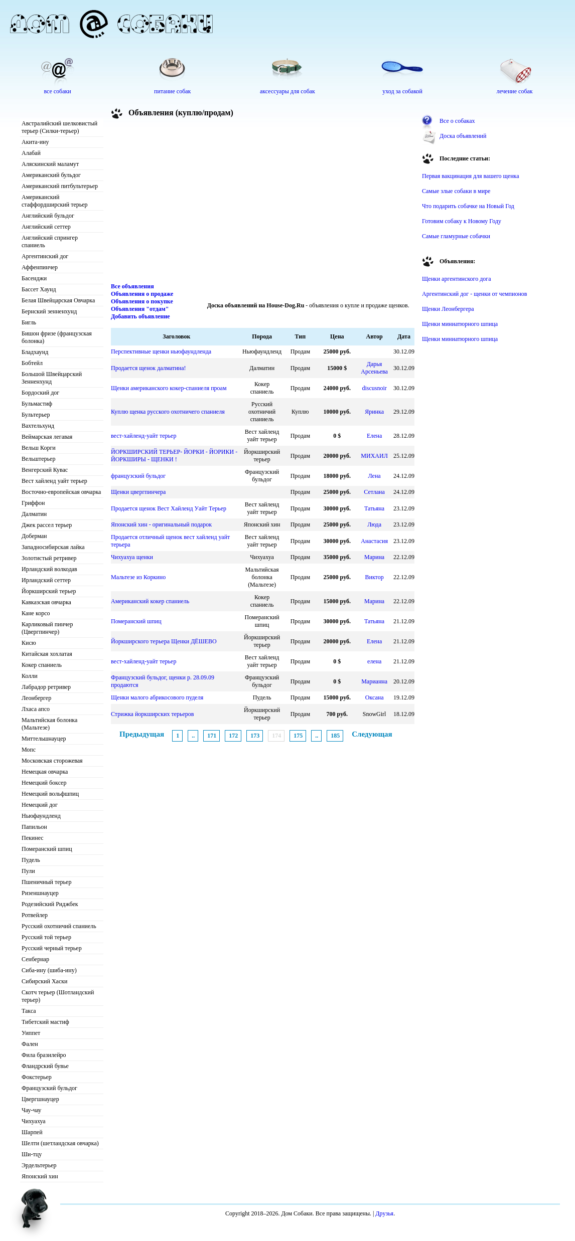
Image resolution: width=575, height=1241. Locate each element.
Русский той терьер (46, 937)
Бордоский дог (40, 392)
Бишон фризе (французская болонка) (57, 337)
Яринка (374, 411)
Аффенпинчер (40, 267)
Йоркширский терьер (49, 591)
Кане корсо (36, 613)
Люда (374, 524)
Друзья (384, 1213)
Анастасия (374, 541)
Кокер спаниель (42, 664)
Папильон (34, 826)
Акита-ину (35, 141)
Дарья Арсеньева (374, 368)
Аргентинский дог (45, 256)
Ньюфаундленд (41, 815)
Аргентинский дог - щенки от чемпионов (474, 293)
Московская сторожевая (52, 760)
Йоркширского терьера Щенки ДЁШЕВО (164, 641)
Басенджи (34, 278)
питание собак (172, 91)
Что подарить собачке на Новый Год (468, 206)
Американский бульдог (51, 175)
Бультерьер (36, 414)
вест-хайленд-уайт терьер (143, 435)
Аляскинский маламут (50, 163)
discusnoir (374, 388)
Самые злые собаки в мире (456, 191)
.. (193, 735)
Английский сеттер (46, 226)
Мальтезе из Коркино (138, 577)
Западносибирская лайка (53, 547)
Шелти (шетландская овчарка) (60, 1143)
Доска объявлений (463, 135)
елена (374, 661)
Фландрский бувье (45, 1066)
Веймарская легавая (47, 436)
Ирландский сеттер (46, 580)
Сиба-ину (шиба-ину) (49, 970)
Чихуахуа (34, 1121)
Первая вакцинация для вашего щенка (470, 176)
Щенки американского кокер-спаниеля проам (169, 388)
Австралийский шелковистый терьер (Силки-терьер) (59, 127)
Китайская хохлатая (47, 653)
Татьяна (374, 508)
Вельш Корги (39, 447)
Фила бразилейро (44, 1054)
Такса (29, 1010)
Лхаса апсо (36, 709)
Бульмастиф (37, 403)
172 (233, 735)
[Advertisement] (263, 202)
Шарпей (32, 1132)
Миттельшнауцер (44, 738)
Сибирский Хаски (45, 981)
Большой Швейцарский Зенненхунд (52, 378)
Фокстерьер (37, 1077)
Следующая (372, 734)
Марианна (374, 681)
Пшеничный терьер (46, 881)
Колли (30, 675)
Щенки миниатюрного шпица (460, 323)
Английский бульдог (48, 215)
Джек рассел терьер (47, 524)
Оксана (374, 697)
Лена (374, 475)
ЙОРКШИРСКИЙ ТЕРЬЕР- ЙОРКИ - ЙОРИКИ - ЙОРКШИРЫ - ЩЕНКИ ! (174, 455)
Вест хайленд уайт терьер (54, 480)
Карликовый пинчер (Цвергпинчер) (47, 628)
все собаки (57, 91)
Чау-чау (31, 1110)
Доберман (34, 536)
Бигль (29, 322)
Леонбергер (36, 697)
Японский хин (40, 1176)
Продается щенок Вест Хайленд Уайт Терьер (168, 508)
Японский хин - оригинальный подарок (161, 524)
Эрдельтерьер (39, 1165)
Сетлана (374, 491)
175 (298, 735)
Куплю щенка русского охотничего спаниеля (168, 411)
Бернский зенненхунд (49, 311)
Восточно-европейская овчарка (61, 491)
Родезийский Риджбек (50, 904)
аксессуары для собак (287, 91)
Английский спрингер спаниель (50, 241)
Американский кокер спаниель (150, 601)
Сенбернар (35, 959)
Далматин (34, 513)
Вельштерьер (38, 458)
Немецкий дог (40, 804)
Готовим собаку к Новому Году (461, 221)
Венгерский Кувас (45, 469)
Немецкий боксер (44, 782)
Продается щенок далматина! (148, 368)
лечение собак (515, 91)
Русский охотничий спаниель (59, 926)
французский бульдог (138, 475)
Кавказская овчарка (46, 602)
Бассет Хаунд (39, 289)
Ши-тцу (32, 1154)
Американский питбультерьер (60, 186)
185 (335, 735)
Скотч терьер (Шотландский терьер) (58, 996)
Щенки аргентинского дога (456, 278)
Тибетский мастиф (45, 1021)
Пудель (31, 859)
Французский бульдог (49, 1088)
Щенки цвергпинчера (138, 491)
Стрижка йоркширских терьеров (152, 714)
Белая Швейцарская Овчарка (58, 300)
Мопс (29, 749)
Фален (30, 1043)
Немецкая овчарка (45, 771)
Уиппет (31, 1032)
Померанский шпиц (47, 848)
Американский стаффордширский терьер (55, 201)
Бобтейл (32, 363)
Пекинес (33, 837)
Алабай (31, 152)
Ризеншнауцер (40, 893)
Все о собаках (457, 120)
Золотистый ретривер (49, 558)
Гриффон (33, 502)
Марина (374, 557)
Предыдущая (141, 734)
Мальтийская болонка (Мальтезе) (49, 724)
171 (211, 735)
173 (254, 735)
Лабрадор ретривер (46, 686)
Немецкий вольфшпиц (50, 793)
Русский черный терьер (52, 948)
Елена (374, 435)
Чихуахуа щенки (132, 557)
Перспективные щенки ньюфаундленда (161, 351)
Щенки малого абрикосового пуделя (157, 697)
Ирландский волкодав (49, 569)
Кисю (29, 642)
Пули (28, 870)
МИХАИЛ (374, 455)
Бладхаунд (35, 352)
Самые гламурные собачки (456, 236)
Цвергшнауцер (40, 1099)
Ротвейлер (35, 915)
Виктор (374, 577)
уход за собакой (402, 91)
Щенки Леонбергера (448, 308)
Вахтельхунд (38, 425)
